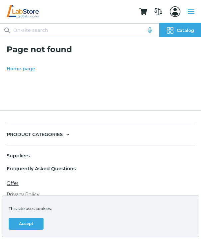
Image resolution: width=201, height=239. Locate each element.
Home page (21, 69)
